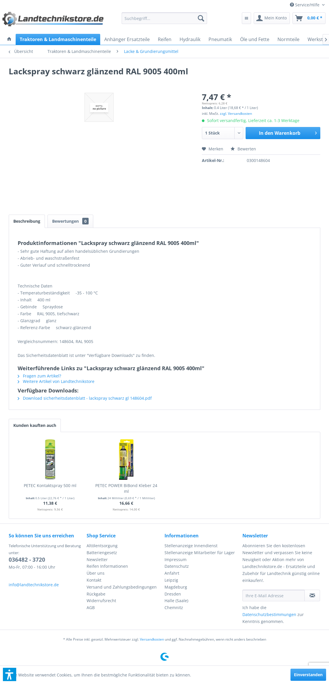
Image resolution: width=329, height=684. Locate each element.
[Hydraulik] (190, 39)
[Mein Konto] (272, 18)
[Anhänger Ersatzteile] (127, 39)
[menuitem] (307, 4)
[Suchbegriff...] (164, 18)
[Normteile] (288, 39)
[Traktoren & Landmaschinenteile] (58, 39)
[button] (9, 674)
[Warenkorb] (309, 18)
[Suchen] (201, 18)
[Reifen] (165, 39)
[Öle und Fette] (254, 39)
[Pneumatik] (220, 39)
